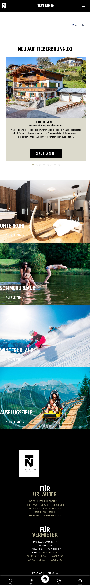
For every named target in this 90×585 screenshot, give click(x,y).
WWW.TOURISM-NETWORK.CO (45, 559)
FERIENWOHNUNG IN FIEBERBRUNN (45, 504)
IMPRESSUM (51, 573)
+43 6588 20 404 (50, 552)
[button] (82, 5)
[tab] (33, 165)
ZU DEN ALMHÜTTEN (45, 511)
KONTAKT (37, 573)
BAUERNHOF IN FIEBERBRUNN (45, 508)
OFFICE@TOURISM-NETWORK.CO (45, 556)
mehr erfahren (15, 235)
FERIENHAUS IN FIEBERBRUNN (45, 515)
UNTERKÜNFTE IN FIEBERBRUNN (45, 501)
